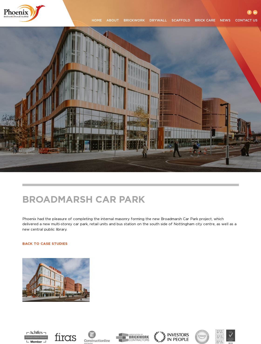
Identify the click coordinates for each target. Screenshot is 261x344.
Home (97, 20)
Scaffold (181, 20)
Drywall (158, 20)
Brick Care (205, 20)
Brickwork (134, 20)
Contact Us (246, 20)
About (112, 20)
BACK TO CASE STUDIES (45, 243)
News (225, 20)
